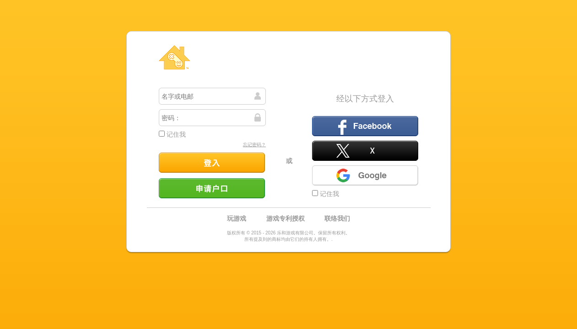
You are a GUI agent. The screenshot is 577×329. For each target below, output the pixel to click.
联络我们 (337, 218)
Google (365, 175)
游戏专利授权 (285, 218)
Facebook (365, 126)
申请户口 (212, 188)
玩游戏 (236, 218)
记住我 (172, 134)
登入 (212, 163)
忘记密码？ (254, 144)
